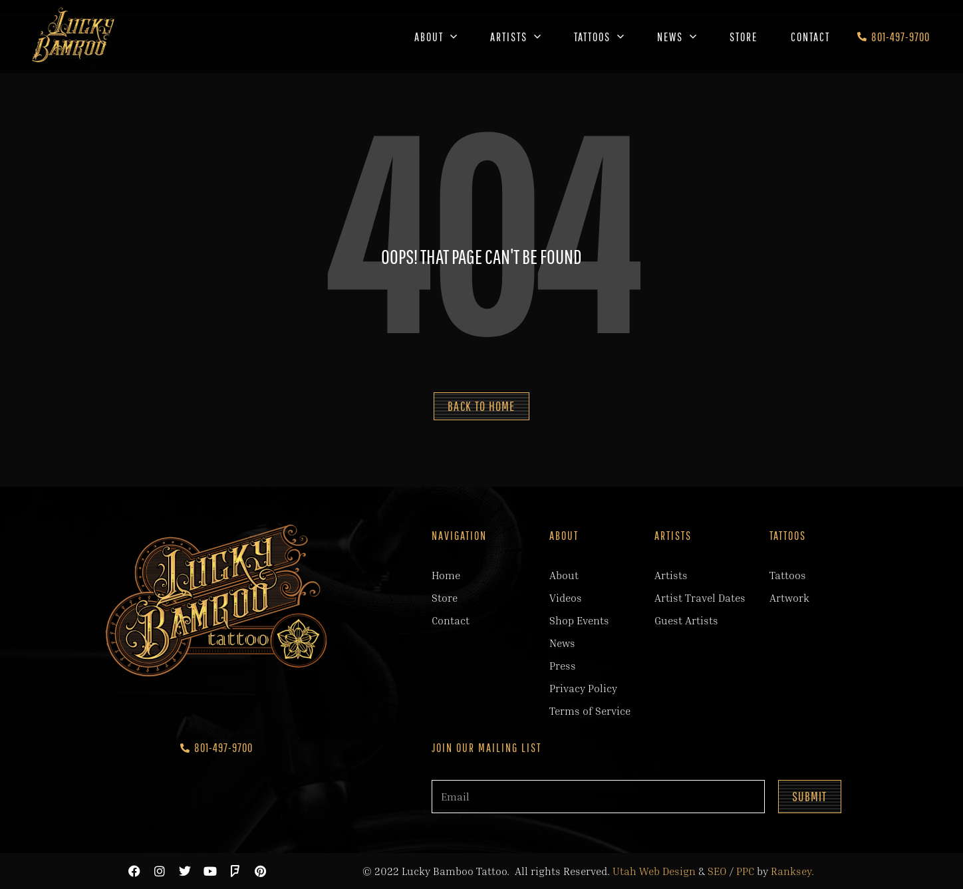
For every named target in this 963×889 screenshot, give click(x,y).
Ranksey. (792, 871)
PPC (745, 871)
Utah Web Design (654, 871)
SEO (717, 871)
